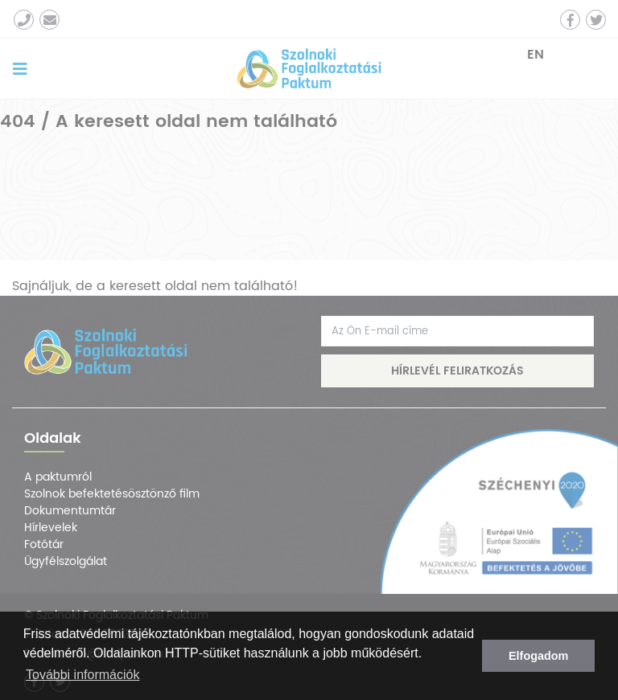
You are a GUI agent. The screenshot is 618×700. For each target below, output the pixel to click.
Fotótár (44, 544)
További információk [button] (82, 675)
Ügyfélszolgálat (65, 561)
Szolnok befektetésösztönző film (112, 494)
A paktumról (58, 477)
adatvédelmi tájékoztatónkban (140, 634)
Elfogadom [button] (538, 655)
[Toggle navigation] (20, 69)
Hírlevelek (50, 527)
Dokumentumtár (70, 510)
